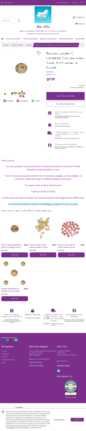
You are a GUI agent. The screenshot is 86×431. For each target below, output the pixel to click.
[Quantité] (50, 86)
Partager (8, 101)
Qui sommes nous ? (8, 360)
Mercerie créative (17, 45)
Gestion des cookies (35, 362)
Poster (35, 101)
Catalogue (5, 354)
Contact (74, 3)
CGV (3, 363)
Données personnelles (36, 365)
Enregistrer (22, 101)
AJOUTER (14, 255)
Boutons (29, 45)
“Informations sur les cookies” (18, 426)
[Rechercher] (18, 20)
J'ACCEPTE (77, 420)
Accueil (6, 45)
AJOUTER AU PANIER (65, 96)
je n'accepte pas (59, 420)
